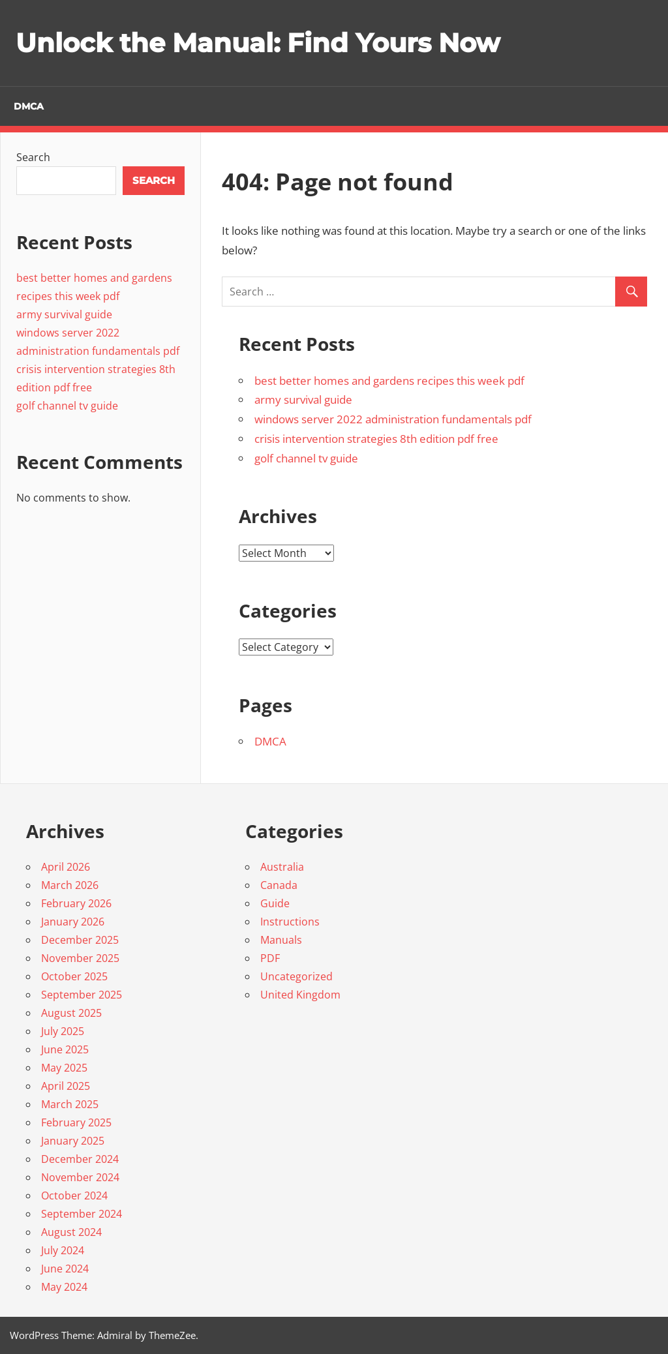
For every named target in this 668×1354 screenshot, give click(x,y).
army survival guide (303, 399)
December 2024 (80, 1159)
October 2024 (74, 1195)
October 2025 (74, 976)
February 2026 (76, 903)
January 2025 (72, 1141)
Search (33, 157)
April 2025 (65, 1086)
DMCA (29, 106)
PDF (270, 958)
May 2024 (64, 1287)
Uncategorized (296, 976)
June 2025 (65, 1049)
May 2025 (64, 1068)
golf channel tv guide (306, 458)
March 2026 (70, 885)
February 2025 (76, 1122)
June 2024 (65, 1268)
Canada (278, 885)
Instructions (290, 921)
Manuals (281, 940)
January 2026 (72, 921)
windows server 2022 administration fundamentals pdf (393, 419)
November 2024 (80, 1177)
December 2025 (80, 940)
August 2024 (71, 1232)
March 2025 (70, 1104)
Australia (282, 867)
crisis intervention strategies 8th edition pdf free (376, 438)
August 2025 (71, 1013)
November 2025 (80, 958)
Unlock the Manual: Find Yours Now (258, 43)
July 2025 (62, 1031)
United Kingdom (300, 994)
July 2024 (62, 1250)
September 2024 (81, 1214)
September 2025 (81, 994)
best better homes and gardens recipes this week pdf (389, 380)
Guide (275, 903)
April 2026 (65, 867)
